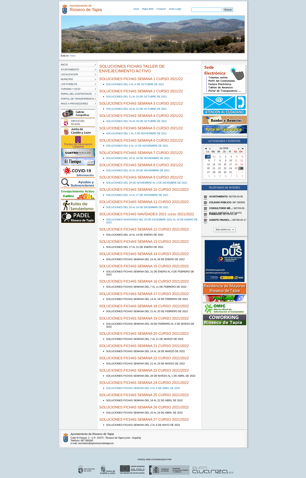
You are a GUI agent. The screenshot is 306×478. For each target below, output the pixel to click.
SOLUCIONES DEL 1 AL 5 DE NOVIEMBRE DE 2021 (136, 133)
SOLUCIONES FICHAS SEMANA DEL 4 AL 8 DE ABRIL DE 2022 (143, 388)
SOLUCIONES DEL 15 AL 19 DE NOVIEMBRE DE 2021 (138, 158)
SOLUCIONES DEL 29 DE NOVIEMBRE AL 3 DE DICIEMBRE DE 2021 (146, 182)
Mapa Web (148, 9)
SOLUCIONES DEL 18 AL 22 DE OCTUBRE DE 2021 (136, 108)
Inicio (136, 9)
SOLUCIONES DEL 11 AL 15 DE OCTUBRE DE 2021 (136, 96)
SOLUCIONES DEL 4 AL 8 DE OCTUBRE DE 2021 (135, 84)
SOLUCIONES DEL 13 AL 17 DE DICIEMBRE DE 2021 (137, 194)
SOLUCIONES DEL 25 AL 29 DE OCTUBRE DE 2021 (136, 121)
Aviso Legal (175, 9)
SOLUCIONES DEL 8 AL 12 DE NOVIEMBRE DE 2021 (137, 145)
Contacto (161, 9)
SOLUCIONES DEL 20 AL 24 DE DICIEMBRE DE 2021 (137, 207)
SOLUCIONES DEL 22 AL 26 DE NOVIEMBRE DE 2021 (138, 170)
